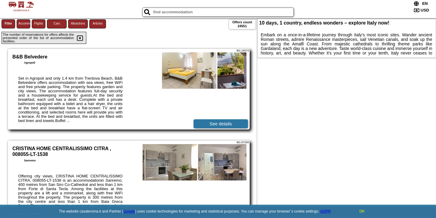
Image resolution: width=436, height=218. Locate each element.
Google (129, 211)
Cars (57, 23)
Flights (38, 23)
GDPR (325, 211)
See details (221, 123)
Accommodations (24, 23)
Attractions (78, 23)
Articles (98, 23)
